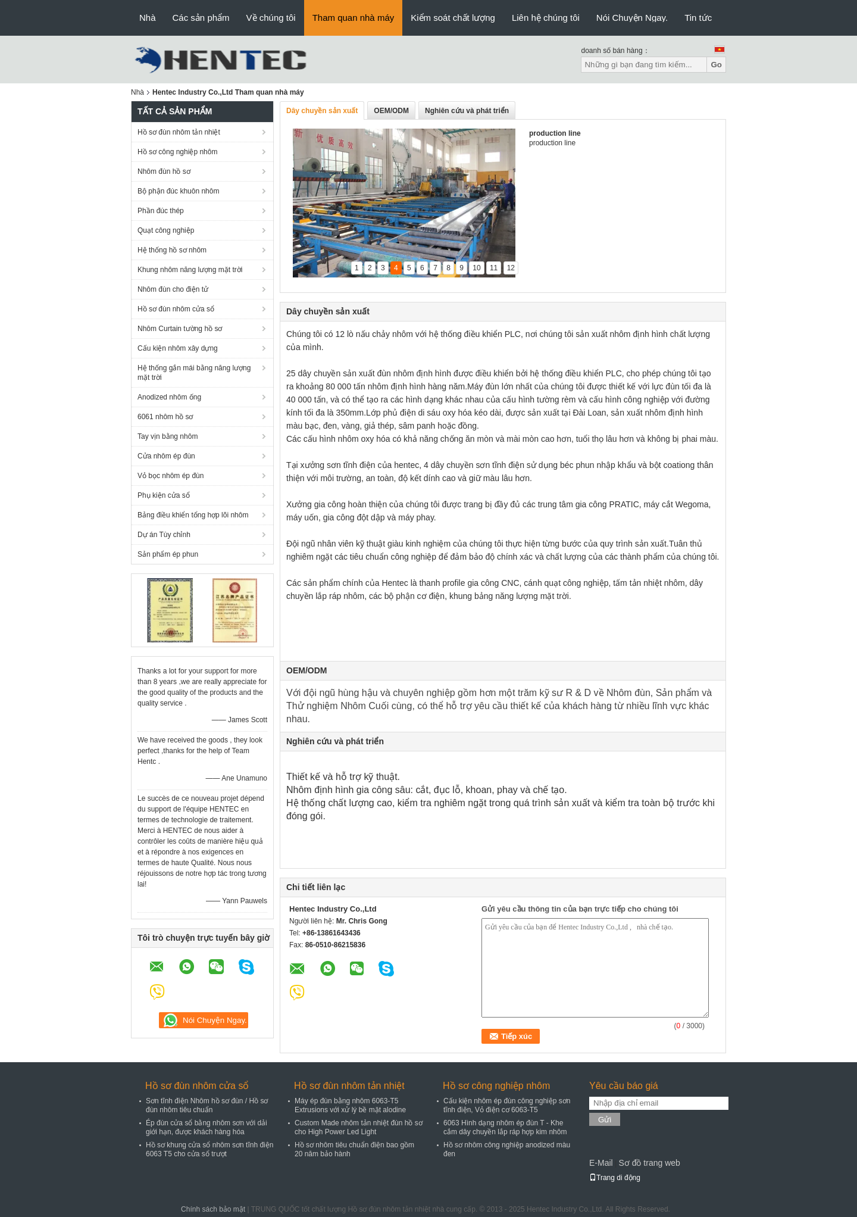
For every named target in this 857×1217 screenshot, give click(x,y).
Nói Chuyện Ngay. (632, 17)
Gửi (604, 1119)
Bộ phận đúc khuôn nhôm (178, 191)
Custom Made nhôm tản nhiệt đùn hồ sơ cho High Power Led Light (359, 1127)
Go (716, 64)
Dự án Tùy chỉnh (163, 535)
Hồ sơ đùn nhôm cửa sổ (175, 309)
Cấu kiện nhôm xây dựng (177, 348)
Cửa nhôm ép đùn (166, 456)
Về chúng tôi (271, 18)
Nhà (147, 18)
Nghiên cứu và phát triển (467, 111)
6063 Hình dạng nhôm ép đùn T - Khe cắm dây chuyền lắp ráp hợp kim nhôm (505, 1127)
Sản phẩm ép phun (167, 554)
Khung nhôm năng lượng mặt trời (189, 270)
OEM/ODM (391, 111)
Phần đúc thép (160, 211)
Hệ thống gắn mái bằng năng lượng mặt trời (194, 373)
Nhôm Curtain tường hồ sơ (179, 328)
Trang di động (614, 1178)
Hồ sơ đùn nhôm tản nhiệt (178, 132)
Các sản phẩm (201, 18)
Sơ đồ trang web (649, 1163)
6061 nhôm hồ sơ (165, 417)
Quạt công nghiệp (165, 230)
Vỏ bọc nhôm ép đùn (170, 476)
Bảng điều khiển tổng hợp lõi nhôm (192, 515)
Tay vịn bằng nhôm (167, 436)
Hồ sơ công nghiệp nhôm (177, 152)
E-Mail (601, 1163)
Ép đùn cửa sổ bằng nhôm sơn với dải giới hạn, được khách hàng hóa (206, 1127)
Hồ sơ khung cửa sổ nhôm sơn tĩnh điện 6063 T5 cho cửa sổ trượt (209, 1149)
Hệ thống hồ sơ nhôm (172, 250)
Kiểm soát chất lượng (453, 18)
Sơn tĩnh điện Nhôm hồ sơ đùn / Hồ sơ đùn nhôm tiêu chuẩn (207, 1105)
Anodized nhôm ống (169, 397)
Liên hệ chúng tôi (546, 18)
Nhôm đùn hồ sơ (163, 171)
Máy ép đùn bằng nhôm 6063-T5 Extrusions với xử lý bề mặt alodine (350, 1105)
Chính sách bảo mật (213, 1209)
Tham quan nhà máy (353, 18)
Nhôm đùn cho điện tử (172, 289)
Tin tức (698, 18)
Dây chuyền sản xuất (322, 111)
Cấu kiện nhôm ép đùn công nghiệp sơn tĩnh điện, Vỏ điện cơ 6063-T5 (506, 1105)
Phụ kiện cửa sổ (163, 495)
